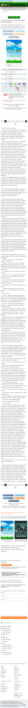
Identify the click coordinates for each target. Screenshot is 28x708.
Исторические (4, 670)
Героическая (16, 667)
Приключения (5, 637)
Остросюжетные (4, 688)
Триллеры (3, 675)
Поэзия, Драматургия (7, 654)
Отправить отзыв (14, 617)
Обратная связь (17, 697)
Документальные (6, 633)
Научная (15, 672)
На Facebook (7, 31)
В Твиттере (19, 31)
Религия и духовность (7, 645)
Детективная (16, 669)
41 (15, 123)
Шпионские (3, 677)
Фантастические (4, 686)
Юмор (4, 650)
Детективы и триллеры (7, 630)
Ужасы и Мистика (17, 675)
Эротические (3, 691)
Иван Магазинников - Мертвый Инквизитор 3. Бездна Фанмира (21, 541)
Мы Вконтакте (13, 37)
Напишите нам (11, 97)
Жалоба (5, 94)
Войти (16, 1)
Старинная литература (7, 648)
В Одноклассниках (20, 34)
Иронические (3, 669)
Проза (4, 635)
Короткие (3, 685)
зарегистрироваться (15, 574)
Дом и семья (5, 641)
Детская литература (6, 639)
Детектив (3, 667)
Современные (4, 689)
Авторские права (14, 17)
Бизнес (4, 643)
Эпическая (16, 678)
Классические (3, 672)
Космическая (16, 670)
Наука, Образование (7, 632)
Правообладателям (18, 692)
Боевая (15, 666)
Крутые (2, 673)
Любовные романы (6, 628)
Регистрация (23, 1)
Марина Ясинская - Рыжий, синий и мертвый (7, 541)
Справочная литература (7, 646)
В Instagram (7, 34)
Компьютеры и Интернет (7, 652)
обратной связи (14, 706)
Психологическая (17, 673)
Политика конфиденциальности (18, 695)
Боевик (2, 666)
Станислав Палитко (12, 71)
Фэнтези (10, 76)
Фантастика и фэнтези (7, 626)
